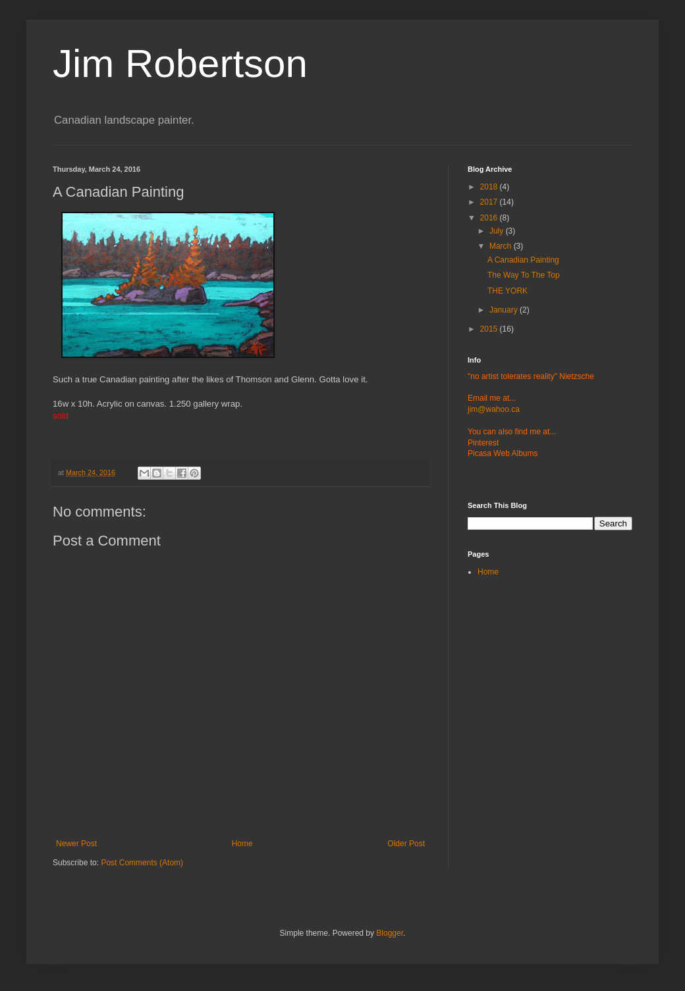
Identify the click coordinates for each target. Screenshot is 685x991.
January (504, 310)
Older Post (406, 843)
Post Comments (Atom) (142, 862)
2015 (490, 329)
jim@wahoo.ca (494, 409)
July (497, 231)
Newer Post (76, 843)
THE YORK (507, 290)
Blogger (389, 933)
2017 (490, 202)
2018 (490, 186)
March (501, 246)
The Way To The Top (523, 275)
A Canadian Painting (523, 260)
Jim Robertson (180, 63)
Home (242, 843)
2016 (490, 217)
